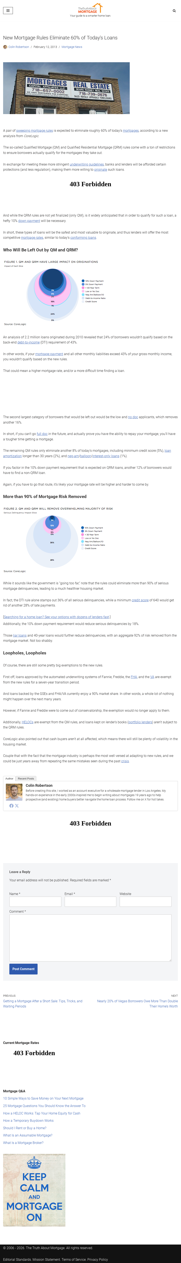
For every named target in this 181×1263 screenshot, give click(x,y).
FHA (134, 677)
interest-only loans (105, 456)
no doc (133, 417)
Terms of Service (74, 1260)
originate (100, 170)
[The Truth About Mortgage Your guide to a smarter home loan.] (90, 10)
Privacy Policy (97, 1260)
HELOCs (27, 722)
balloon (85, 456)
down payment (29, 221)
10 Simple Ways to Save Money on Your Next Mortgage (43, 1098)
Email (70, 894)
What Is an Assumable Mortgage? (27, 1135)
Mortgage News (72, 47)
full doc (42, 434)
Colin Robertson (19, 47)
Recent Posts (26, 778)
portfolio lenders (140, 722)
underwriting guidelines (87, 164)
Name (14, 894)
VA (152, 677)
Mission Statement (46, 1260)
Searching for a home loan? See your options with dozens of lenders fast (56, 617)
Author (9, 778)
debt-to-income (28, 342)
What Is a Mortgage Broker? (23, 1143)
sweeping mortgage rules (34, 131)
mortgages (131, 131)
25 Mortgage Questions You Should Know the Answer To (44, 1106)
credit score (140, 600)
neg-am (73, 456)
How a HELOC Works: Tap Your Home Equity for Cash (41, 1113)
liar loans (20, 635)
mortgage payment (49, 354)
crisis (125, 761)
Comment (17, 911)
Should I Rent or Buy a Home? (24, 1128)
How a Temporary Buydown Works (28, 1121)
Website (125, 894)
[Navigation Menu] (8, 10)
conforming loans (83, 238)
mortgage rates (32, 238)
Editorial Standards (17, 1260)
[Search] (174, 10)
